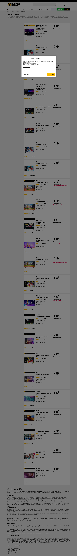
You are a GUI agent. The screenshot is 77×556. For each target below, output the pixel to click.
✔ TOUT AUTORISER (51, 74)
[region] (38, 66)
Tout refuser (26, 58)
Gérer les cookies (26, 74)
